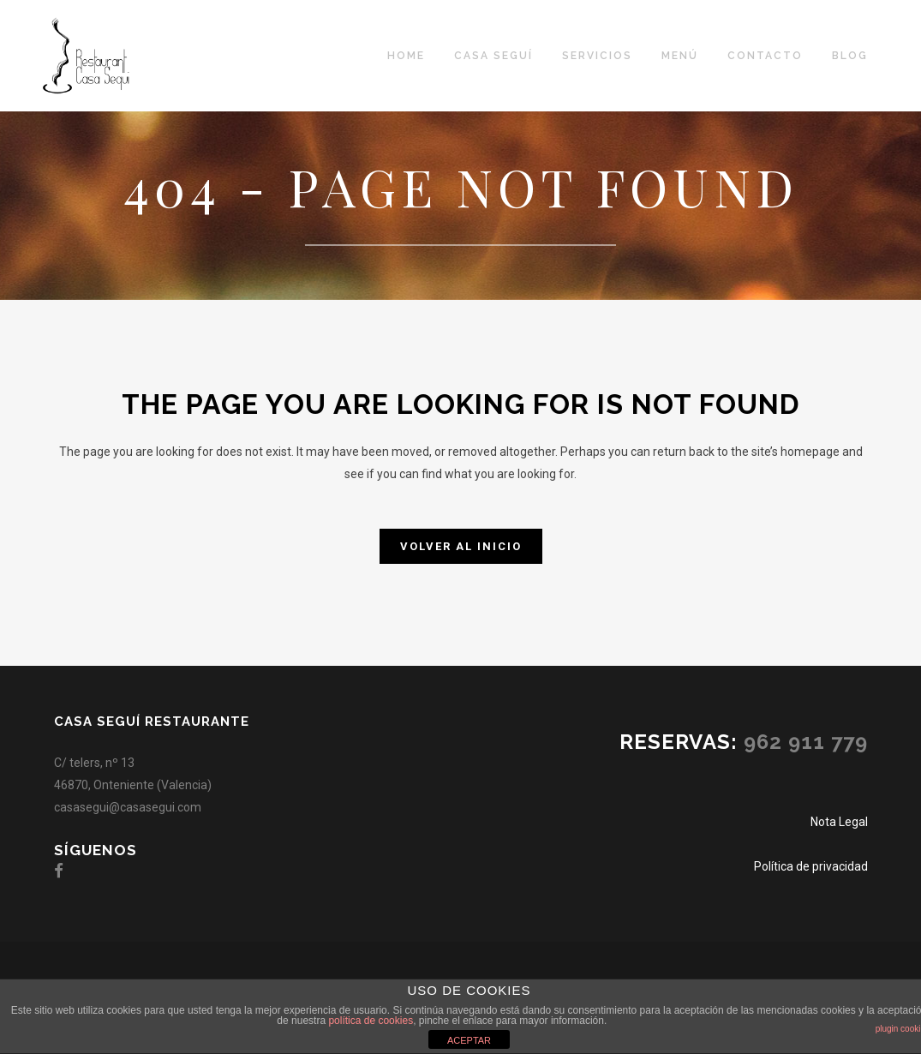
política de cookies (370, 1021)
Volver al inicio (461, 546)
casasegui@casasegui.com (127, 807)
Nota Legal (839, 822)
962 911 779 (806, 741)
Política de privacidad (811, 866)
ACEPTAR (469, 1040)
